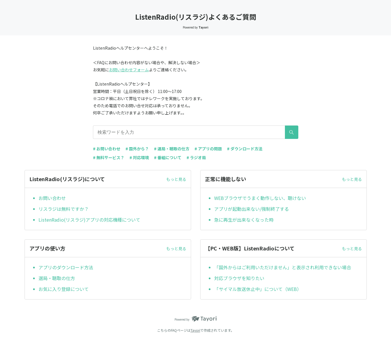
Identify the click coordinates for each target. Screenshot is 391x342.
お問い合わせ (52, 198)
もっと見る (176, 179)
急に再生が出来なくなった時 (244, 219)
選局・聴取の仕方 (57, 278)
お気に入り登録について (64, 289)
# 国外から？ (137, 148)
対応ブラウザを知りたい (239, 278)
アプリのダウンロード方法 (66, 267)
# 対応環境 (139, 157)
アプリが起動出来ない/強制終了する (251, 208)
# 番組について (167, 157)
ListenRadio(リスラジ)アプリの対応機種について (89, 219)
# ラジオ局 (196, 157)
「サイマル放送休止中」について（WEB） (257, 289)
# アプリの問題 (208, 148)
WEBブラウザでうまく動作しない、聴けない (260, 198)
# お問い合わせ (106, 148)
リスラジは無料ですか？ (64, 208)
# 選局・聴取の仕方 (171, 148)
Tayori (195, 330)
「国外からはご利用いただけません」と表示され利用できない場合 (282, 267)
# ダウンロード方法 (244, 148)
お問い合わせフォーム (129, 69)
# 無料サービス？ (108, 157)
